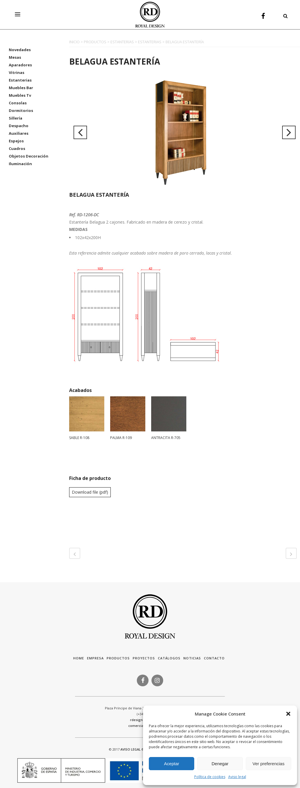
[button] (288, 714)
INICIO (74, 41)
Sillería (15, 118)
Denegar (220, 763)
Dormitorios (21, 110)
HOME (78, 658)
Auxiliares (18, 133)
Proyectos (144, 658)
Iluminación (20, 163)
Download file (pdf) (90, 492)
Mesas (15, 57)
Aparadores (20, 65)
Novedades (20, 49)
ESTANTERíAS (122, 41)
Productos (118, 658)
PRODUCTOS (95, 41)
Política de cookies (209, 776)
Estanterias (20, 80)
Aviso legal (237, 776)
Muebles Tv (20, 95)
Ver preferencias (268, 763)
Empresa (95, 658)
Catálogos (169, 658)
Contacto (214, 658)
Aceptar (171, 763)
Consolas (18, 103)
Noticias (192, 658)
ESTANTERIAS (149, 41)
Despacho (18, 125)
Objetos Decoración (28, 156)
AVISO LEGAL (130, 749)
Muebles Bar (21, 87)
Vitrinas (16, 72)
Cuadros (17, 148)
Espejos (16, 141)
